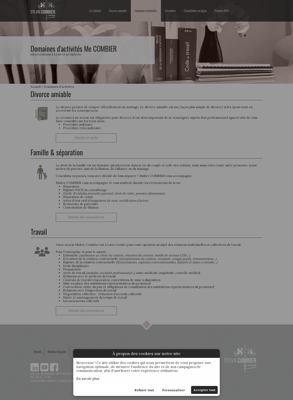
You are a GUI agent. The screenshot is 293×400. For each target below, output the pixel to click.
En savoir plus (87, 378)
